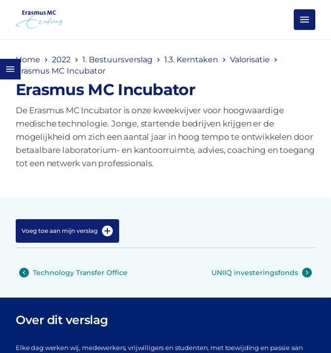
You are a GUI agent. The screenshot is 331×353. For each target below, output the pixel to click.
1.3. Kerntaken (191, 59)
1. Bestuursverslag (117, 59)
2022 (61, 59)
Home (28, 59)
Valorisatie (250, 59)
